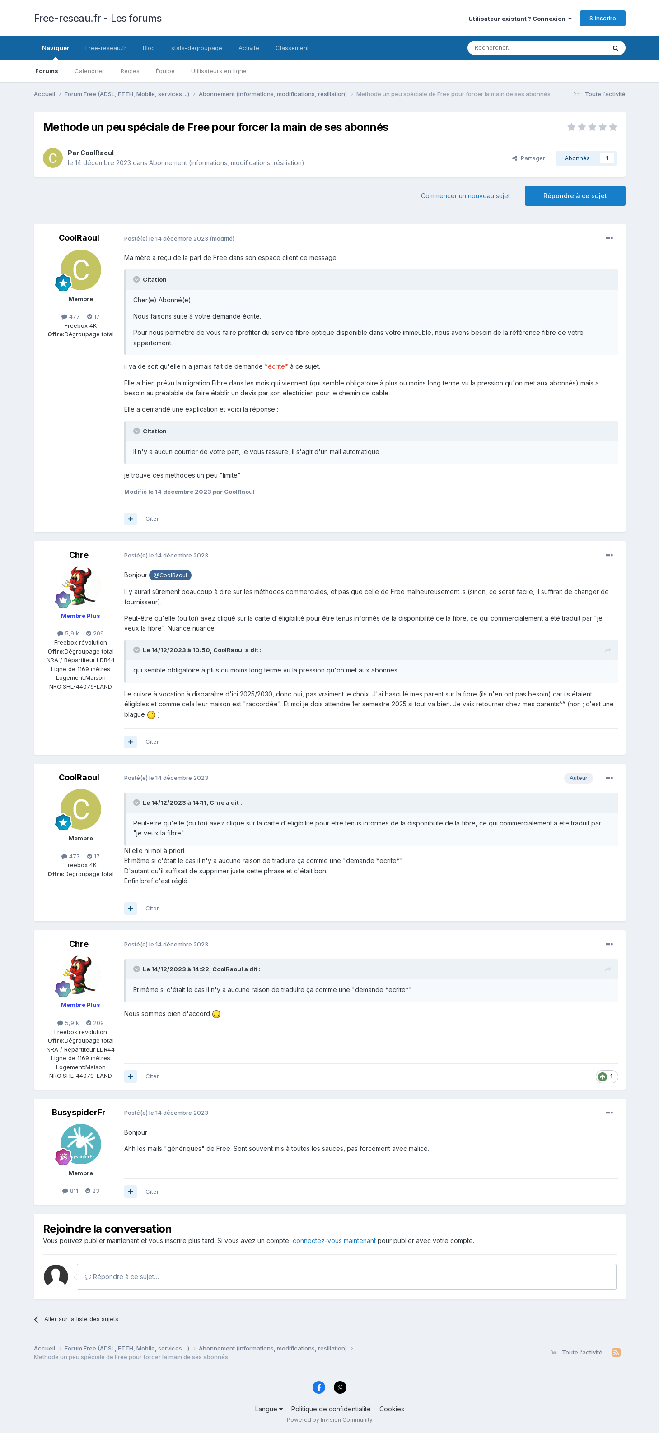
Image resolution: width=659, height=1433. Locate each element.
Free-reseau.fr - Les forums (98, 18)
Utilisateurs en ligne (219, 70)
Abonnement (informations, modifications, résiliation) (226, 163)
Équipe (165, 70)
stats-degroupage (196, 47)
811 (70, 1190)
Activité (248, 47)
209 (95, 633)
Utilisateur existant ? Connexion (520, 18)
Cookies (391, 1409)
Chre (79, 555)
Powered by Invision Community (330, 1419)
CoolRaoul (97, 153)
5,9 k (68, 633)
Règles (130, 70)
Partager (528, 158)
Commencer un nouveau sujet (465, 195)
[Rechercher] (516, 48)
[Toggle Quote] (137, 279)
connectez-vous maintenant (334, 1240)
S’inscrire (602, 18)
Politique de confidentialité (331, 1409)
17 (93, 316)
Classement (292, 47)
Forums (46, 70)
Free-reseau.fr (105, 47)
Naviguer (55, 52)
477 (70, 316)
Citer (152, 518)
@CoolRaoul (170, 575)
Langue (269, 1409)
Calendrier (89, 70)
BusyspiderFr (79, 1112)
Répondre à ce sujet (575, 195)
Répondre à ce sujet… (122, 1276)
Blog (149, 47)
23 (92, 1190)
